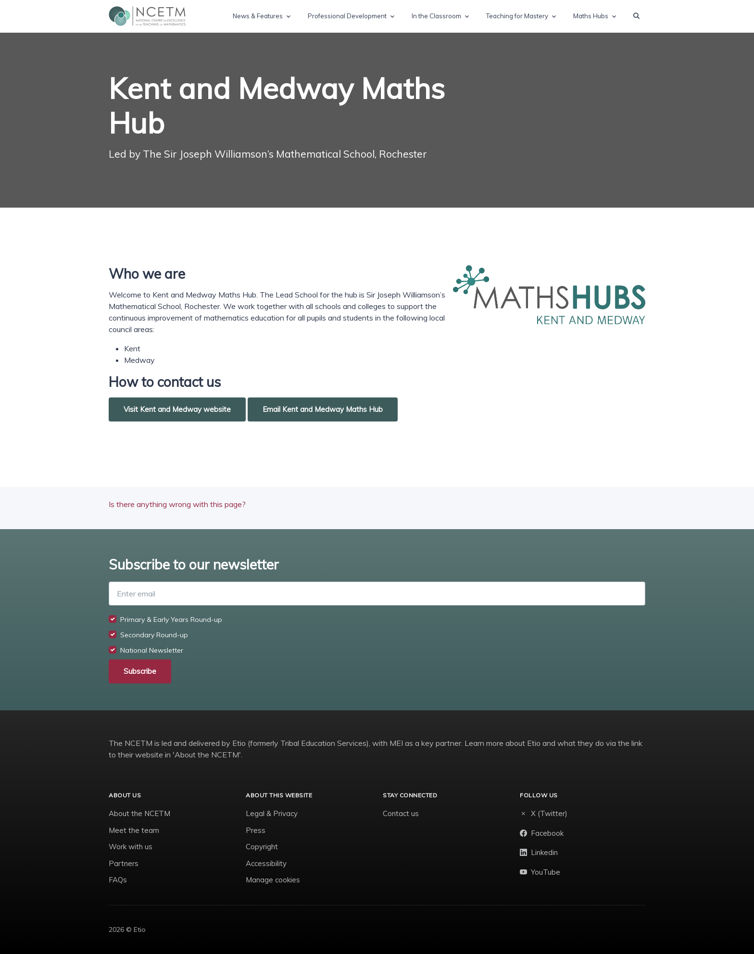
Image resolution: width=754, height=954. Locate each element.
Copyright (262, 846)
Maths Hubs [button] (590, 16)
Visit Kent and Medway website (177, 409)
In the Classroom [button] (436, 16)
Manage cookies (273, 879)
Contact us (401, 813)
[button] (636, 16)
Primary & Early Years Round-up (171, 619)
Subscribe (140, 671)
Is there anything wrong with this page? (177, 504)
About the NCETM (139, 813)
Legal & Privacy (272, 813)
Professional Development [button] (347, 16)
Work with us (130, 846)
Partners (123, 863)
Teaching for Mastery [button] (517, 16)
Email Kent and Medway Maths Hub (323, 409)
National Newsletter (151, 650)
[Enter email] (377, 594)
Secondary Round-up (154, 635)
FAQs (118, 879)
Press (255, 830)
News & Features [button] (258, 16)
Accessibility (266, 863)
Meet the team (134, 830)
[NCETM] (147, 16)
